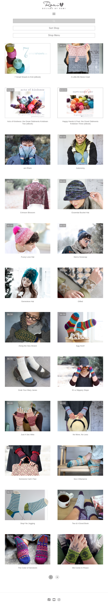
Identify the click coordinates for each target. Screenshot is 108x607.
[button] (54, 14)
